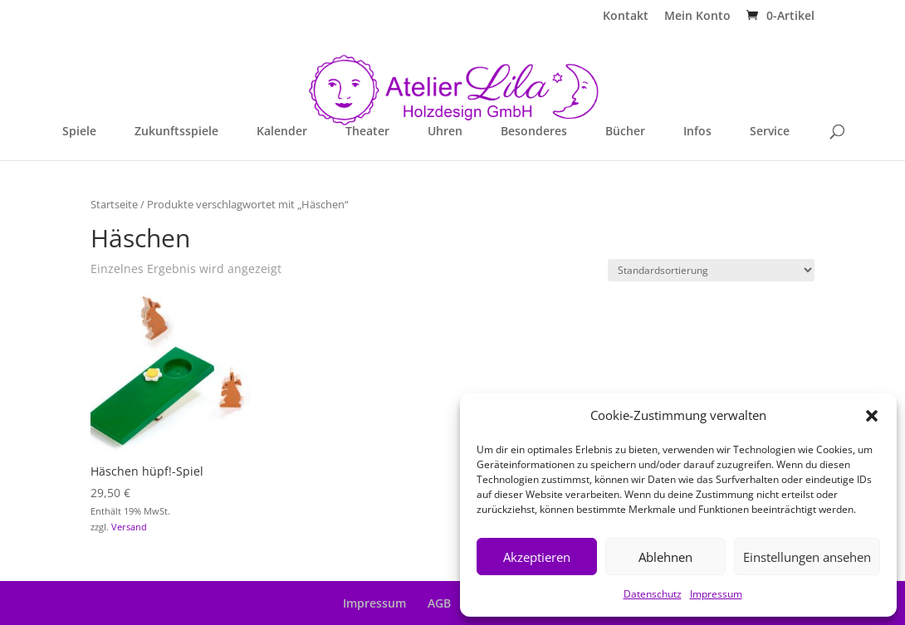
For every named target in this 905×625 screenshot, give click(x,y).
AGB (439, 603)
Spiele (79, 132)
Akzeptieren (536, 557)
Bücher (625, 132)
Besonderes (534, 132)
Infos (697, 132)
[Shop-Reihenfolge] (711, 270)
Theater (367, 132)
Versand (129, 526)
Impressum (716, 594)
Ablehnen (665, 557)
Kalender (282, 132)
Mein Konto (697, 16)
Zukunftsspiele (176, 132)
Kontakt (625, 16)
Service (770, 132)
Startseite (114, 204)
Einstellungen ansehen (807, 557)
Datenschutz (653, 594)
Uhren (445, 132)
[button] (871, 416)
